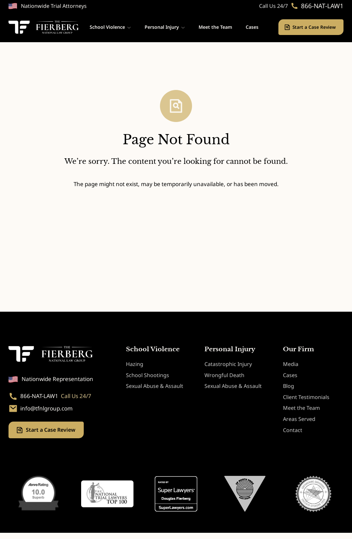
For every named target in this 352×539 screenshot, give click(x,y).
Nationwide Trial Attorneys (54, 5)
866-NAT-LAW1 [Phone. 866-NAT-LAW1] (322, 6)
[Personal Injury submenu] (183, 27)
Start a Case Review (314, 27)
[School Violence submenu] (129, 27)
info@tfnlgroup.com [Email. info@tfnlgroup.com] (46, 408)
